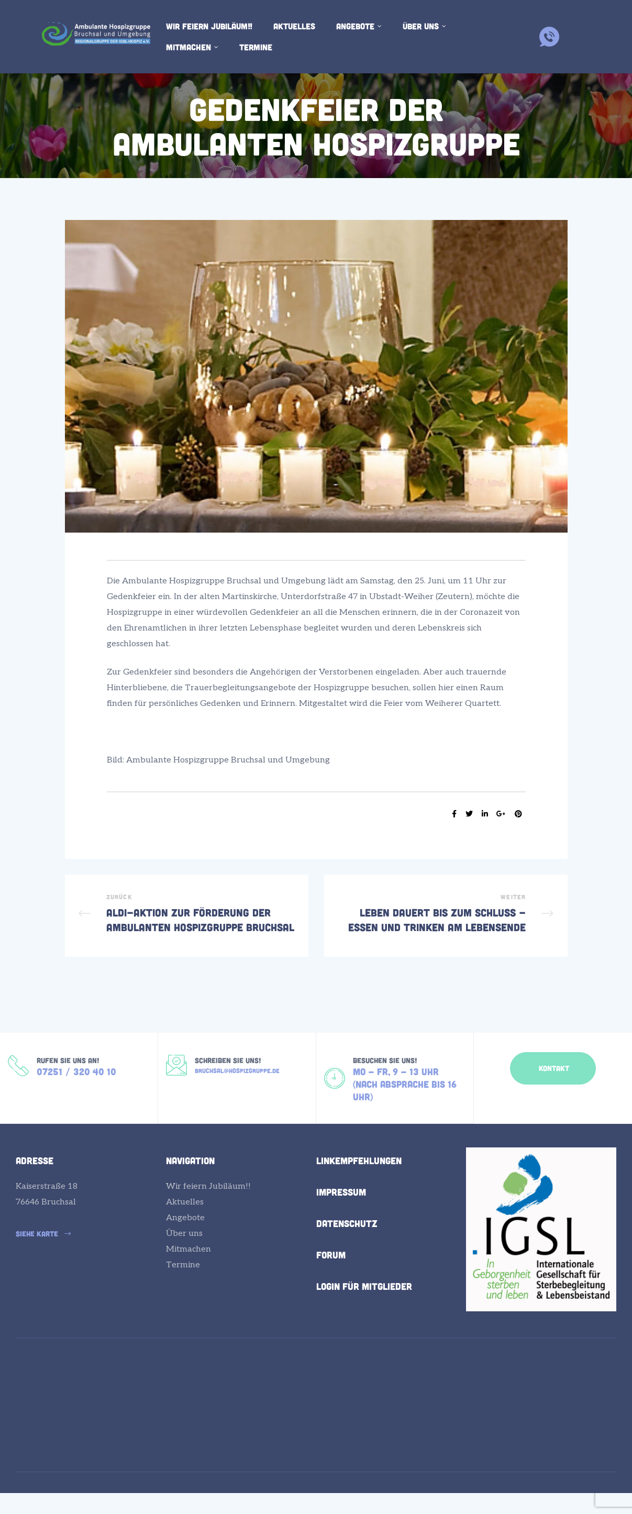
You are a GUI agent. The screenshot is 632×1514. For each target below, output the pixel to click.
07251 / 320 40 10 (76, 1089)
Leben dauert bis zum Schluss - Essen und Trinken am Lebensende (446, 922)
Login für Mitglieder (364, 1306)
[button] (553, 1082)
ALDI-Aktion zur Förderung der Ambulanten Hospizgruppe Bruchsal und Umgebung (186, 922)
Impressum (341, 1212)
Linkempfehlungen (359, 1181)
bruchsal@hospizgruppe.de (237, 1087)
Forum (331, 1275)
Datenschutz (347, 1244)
